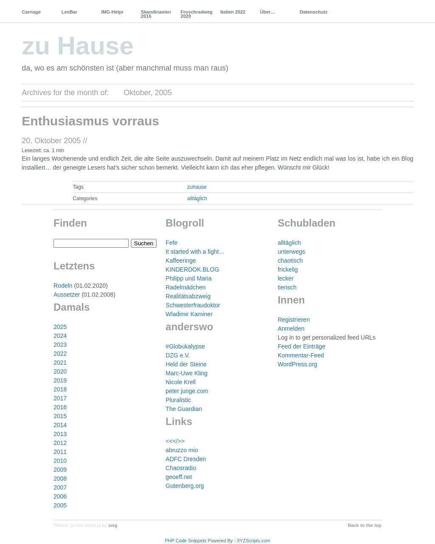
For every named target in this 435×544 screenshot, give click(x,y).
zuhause (196, 187)
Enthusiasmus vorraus (90, 121)
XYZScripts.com (253, 540)
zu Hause (77, 45)
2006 (60, 496)
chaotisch (290, 260)
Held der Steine (186, 364)
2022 (60, 353)
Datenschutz (313, 11)
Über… (267, 11)
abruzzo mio (182, 450)
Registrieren (294, 319)
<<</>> (175, 441)
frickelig (288, 269)
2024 (60, 335)
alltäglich (197, 198)
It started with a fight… (195, 251)
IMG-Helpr (112, 11)
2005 (60, 505)
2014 (60, 425)
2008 (60, 478)
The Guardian (184, 408)
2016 (60, 407)
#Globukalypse (185, 346)
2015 (60, 416)
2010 (60, 460)
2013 (60, 434)
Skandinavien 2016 (156, 14)
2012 (60, 442)
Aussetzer (67, 294)
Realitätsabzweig (188, 296)
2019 (60, 380)
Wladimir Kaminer (189, 314)
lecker (286, 278)
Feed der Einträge (301, 346)
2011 (60, 451)
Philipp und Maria (189, 278)
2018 (60, 389)
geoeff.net (179, 476)
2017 (60, 398)
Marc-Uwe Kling (187, 373)
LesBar (69, 11)
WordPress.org (297, 364)
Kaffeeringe (181, 260)
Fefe (172, 242)
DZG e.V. (178, 355)
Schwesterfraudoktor (193, 305)
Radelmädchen (186, 287)
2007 (60, 487)
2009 (60, 469)
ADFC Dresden (186, 459)
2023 (60, 344)
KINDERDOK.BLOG (192, 269)
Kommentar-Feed (301, 355)
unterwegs (291, 251)
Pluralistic (178, 400)
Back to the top (364, 525)
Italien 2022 (233, 11)
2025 (60, 326)
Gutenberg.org (185, 485)
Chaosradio (181, 468)
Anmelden (291, 328)
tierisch (287, 287)
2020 (60, 371)
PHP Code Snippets (185, 540)
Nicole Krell (181, 382)
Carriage (31, 11)
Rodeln (63, 285)
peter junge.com (187, 391)
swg (112, 525)
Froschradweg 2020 (196, 14)
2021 (60, 362)
